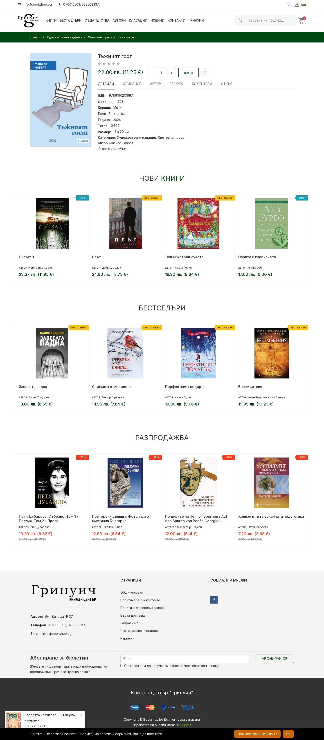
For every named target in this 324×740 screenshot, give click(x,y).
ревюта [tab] (175, 84)
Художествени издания (136, 137)
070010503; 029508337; (79, 4)
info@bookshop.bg (35, 4)
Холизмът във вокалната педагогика (271, 516)
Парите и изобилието (257, 257)
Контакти (176, 20)
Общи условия (131, 592)
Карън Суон (183, 397)
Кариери (127, 638)
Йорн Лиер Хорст (40, 267)
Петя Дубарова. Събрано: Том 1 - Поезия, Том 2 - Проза (48, 518)
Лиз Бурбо (255, 267)
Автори (119, 20)
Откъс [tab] (225, 84)
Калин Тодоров (39, 397)
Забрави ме (129, 623)
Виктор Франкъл (112, 397)
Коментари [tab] (201, 84)
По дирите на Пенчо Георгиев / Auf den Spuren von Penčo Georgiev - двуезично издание (196, 518)
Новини (157, 20)
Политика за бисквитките (140, 600)
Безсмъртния (250, 386)
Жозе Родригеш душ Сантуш (267, 397)
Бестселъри (71, 20)
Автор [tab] (154, 84)
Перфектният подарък (185, 386)
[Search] (270, 20)
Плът (96, 257)
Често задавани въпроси (140, 631)
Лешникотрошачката (184, 257)
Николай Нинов (111, 527)
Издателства (97, 20)
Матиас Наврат (121, 143)
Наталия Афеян (258, 527)
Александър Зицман (188, 527)
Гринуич (196, 20)
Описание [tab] (132, 84)
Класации (138, 20)
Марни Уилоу (184, 267)
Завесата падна (33, 386)
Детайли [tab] (106, 84)
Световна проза (171, 137)
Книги (51, 20)
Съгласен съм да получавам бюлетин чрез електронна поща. (170, 666)
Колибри (119, 148)
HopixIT (186, 725)
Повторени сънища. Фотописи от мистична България (121, 518)
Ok (288, 734)
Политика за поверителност (142, 608)
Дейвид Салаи (111, 267)
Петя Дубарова (39, 527)
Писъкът (26, 257)
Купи (188, 73)
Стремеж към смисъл (112, 386)
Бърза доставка (133, 615)
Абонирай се (275, 659)
